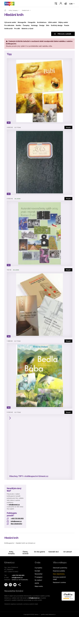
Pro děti (17, 28)
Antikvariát (8, 28)
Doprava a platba (59, 571)
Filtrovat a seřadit (62, 34)
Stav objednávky (16, 524)
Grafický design (57, 25)
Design (41, 25)
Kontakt (37, 571)
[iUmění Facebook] (6, 584)
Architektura (41, 22)
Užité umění (52, 22)
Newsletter (39, 574)
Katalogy (34, 25)
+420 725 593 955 (17, 518)
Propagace (38, 577)
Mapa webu (39, 586)
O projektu (38, 568)
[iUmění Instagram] (10, 584)
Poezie (66, 25)
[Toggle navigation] (56, 3)
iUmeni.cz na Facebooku (20, 579)
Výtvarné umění (10, 22)
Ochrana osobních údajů (59, 578)
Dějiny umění (63, 22)
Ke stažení (38, 580)
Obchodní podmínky (60, 568)
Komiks (18, 25)
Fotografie (31, 22)
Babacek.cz (52, 614)
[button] (19, 584)
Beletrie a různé (27, 28)
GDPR (37, 583)
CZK (71, 4)
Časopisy (26, 25)
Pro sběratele (9, 25)
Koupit (68, 127)
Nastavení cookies (59, 582)
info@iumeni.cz (14, 504)
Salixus (36, 614)
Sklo (47, 25)
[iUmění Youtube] (15, 584)
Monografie (22, 22)
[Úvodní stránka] (9, 3)
